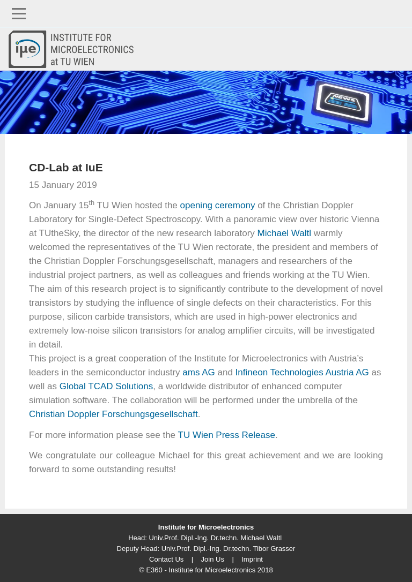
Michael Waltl (284, 233)
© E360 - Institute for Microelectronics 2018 (206, 570)
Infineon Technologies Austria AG (302, 372)
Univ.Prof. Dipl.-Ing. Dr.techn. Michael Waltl (215, 538)
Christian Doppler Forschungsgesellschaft (113, 414)
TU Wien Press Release (226, 435)
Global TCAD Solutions (106, 386)
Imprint (252, 559)
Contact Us (166, 559)
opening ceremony (217, 205)
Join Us (212, 559)
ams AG (198, 372)
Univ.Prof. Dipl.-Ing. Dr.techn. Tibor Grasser (228, 549)
